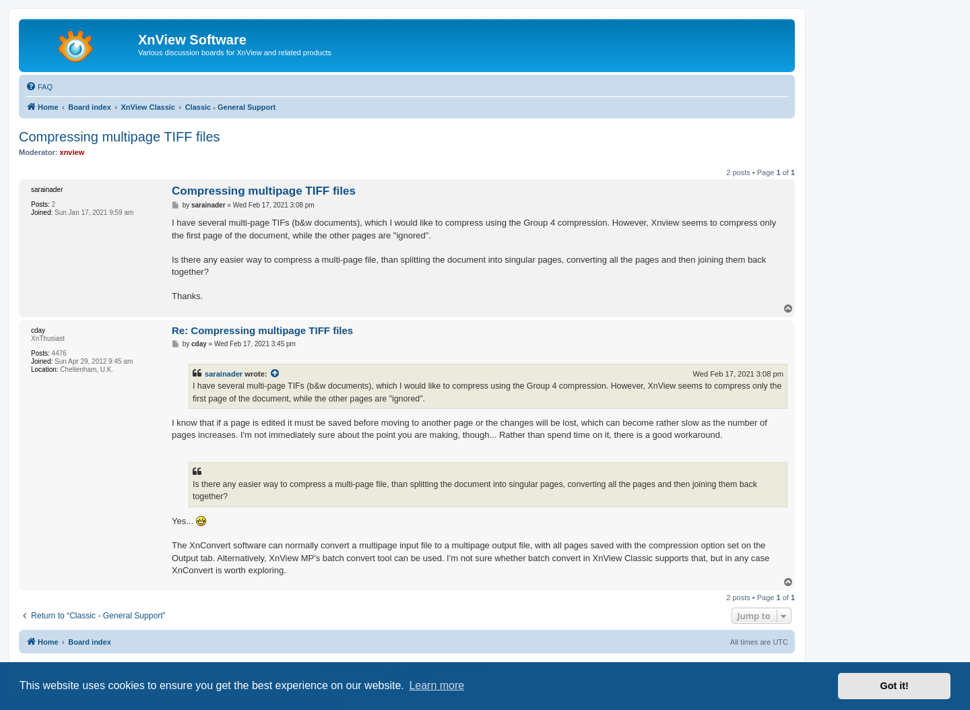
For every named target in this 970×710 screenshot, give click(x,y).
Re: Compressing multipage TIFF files (262, 330)
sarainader (224, 374)
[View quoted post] (275, 374)
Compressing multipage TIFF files (119, 136)
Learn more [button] (436, 685)
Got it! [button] (894, 685)
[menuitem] (39, 87)
